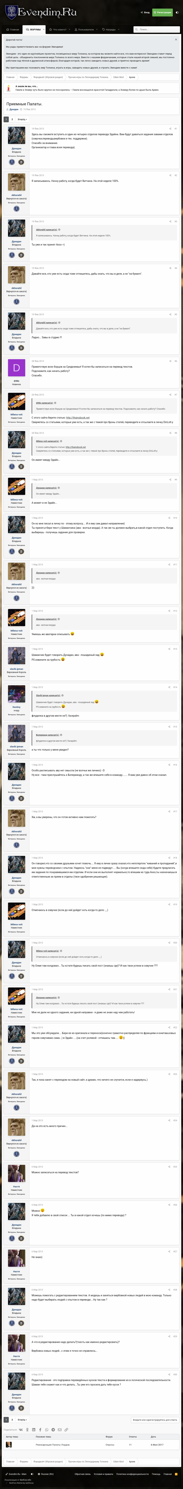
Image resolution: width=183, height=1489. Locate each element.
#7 (176, 395)
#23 (175, 1074)
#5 (176, 314)
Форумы (35, 29)
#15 (175, 727)
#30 (175, 1374)
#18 (175, 858)
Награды (111, 29)
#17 (175, 811)
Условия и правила (103, 1474)
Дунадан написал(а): (46, 488)
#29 (175, 1336)
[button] (44, 29)
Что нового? (59, 29)
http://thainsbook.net (78, 417)
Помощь (156, 1474)
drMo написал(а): (44, 403)
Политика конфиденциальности (132, 1474)
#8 (176, 433)
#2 (176, 175)
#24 (175, 1120)
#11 (175, 564)
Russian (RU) (45, 1474)
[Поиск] (160, 29)
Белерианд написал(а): (47, 735)
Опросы (110, 1444)
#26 (175, 1205)
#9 (176, 479)
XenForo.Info (25, 1480)
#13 (175, 649)
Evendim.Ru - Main (16, 1474)
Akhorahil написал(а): (46, 229)
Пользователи (86, 29)
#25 (175, 1167)
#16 (175, 765)
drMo (16, 381)
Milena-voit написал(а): (47, 441)
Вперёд (21, 119)
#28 (175, 1290)
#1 (176, 128)
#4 (176, 268)
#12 (175, 611)
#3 (176, 221)
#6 (176, 361)
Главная (14, 29)
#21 (175, 989)
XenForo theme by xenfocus (21, 1483)
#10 (175, 518)
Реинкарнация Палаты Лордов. (53, 1444)
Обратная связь (83, 1474)
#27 (175, 1251)
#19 (175, 904)
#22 (175, 1027)
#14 (175, 687)
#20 (175, 943)
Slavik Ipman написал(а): (48, 695)
